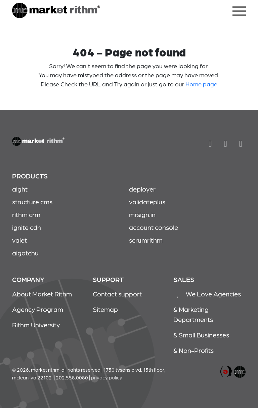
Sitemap (105, 309)
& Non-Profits (193, 350)
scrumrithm (146, 240)
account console (153, 227)
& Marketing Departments (193, 314)
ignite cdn (26, 227)
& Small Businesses (201, 335)
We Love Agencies (207, 294)
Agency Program (37, 309)
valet (19, 240)
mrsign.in (142, 214)
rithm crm (26, 214)
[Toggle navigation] (239, 11)
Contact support (117, 294)
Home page (201, 83)
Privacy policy (106, 377)
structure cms (32, 202)
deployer (142, 189)
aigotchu (25, 253)
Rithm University (36, 325)
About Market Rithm (42, 294)
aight (20, 189)
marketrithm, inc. (226, 372)
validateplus (147, 202)
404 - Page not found (56, 11)
